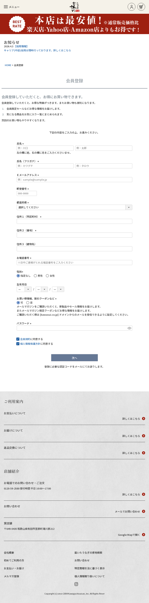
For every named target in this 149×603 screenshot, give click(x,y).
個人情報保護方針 (30, 343)
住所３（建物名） (27, 244)
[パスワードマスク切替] (129, 328)
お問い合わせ (82, 560)
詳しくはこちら (133, 418)
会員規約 (25, 339)
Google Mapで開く (131, 535)
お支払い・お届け (14, 568)
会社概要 (9, 552)
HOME (8, 65)
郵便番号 (23, 188)
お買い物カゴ (141, 7)
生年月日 (22, 284)
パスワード (24, 323)
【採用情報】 (21, 46)
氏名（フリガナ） (28, 161)
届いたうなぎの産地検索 (88, 552)
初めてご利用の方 (14, 560)
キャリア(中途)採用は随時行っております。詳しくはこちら (37, 50)
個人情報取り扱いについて (89, 576)
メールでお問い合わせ (130, 511)
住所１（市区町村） (29, 216)
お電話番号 (24, 258)
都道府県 (23, 202)
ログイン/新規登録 (131, 7)
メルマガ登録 (11, 576)
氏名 (21, 143)
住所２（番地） (27, 230)
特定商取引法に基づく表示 (89, 568)
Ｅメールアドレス (28, 175)
